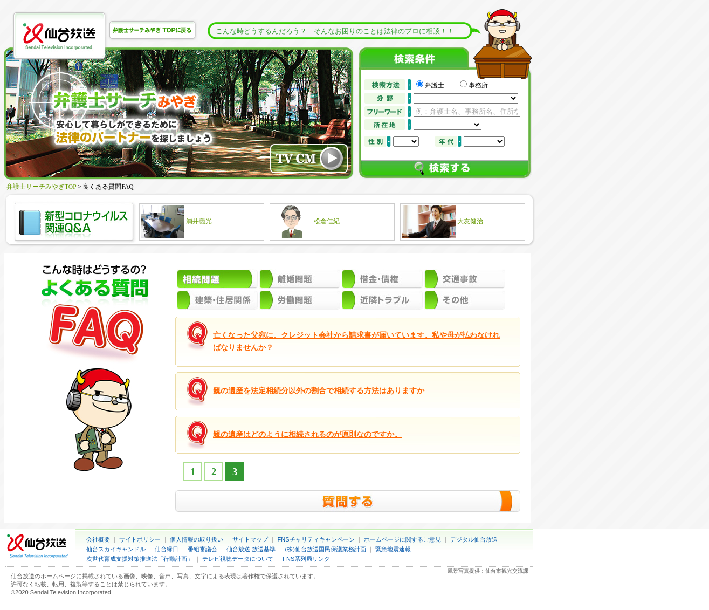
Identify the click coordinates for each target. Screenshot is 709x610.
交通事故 (464, 279)
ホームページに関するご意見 (402, 539)
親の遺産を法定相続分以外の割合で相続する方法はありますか (318, 391)
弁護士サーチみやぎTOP (41, 186)
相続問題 (217, 279)
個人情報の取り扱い (196, 539)
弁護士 (441, 85)
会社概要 (98, 539)
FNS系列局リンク (306, 559)
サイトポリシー (140, 539)
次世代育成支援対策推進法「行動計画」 (139, 559)
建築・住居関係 (217, 300)
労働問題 (299, 300)
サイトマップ (250, 539)
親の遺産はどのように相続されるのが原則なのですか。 (307, 434)
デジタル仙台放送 (474, 539)
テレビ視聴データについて (237, 559)
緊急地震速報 (393, 549)
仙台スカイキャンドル (116, 549)
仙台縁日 (166, 549)
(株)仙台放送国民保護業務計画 (325, 549)
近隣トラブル (382, 300)
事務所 (478, 85)
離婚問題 (299, 279)
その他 (464, 300)
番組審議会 (202, 549)
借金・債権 (382, 279)
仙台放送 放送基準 (251, 549)
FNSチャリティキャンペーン (316, 539)
